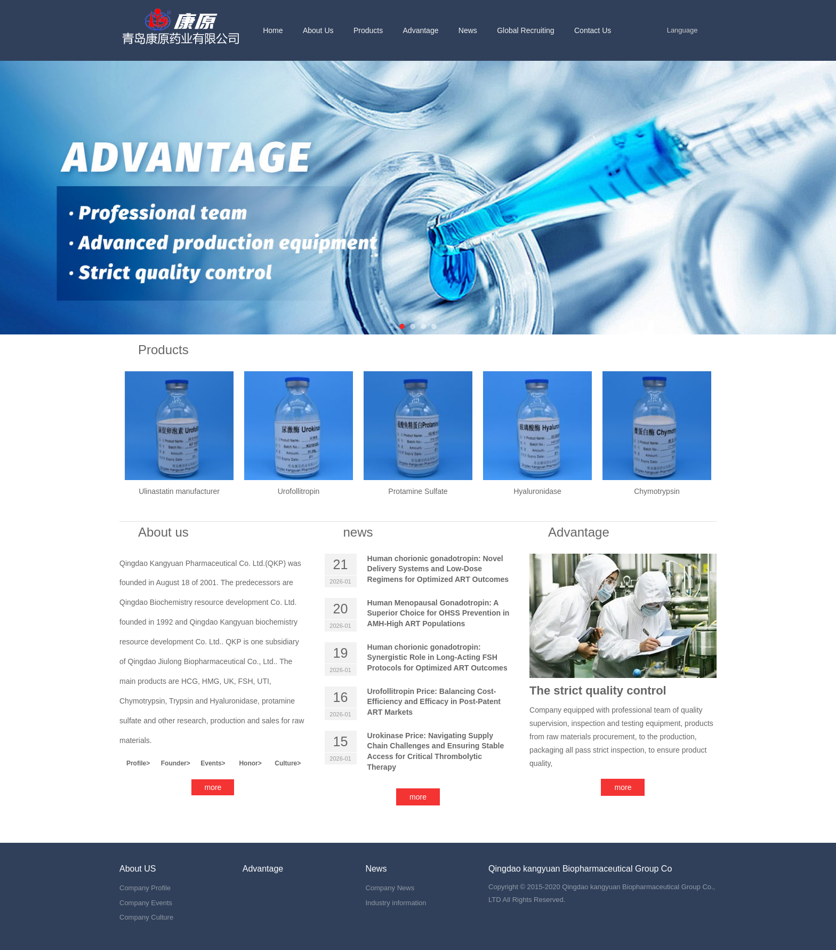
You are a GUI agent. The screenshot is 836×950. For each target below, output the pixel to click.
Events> (212, 763)
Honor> (250, 763)
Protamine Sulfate (417, 491)
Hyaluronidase (537, 491)
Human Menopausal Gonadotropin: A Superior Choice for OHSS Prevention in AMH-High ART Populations (438, 613)
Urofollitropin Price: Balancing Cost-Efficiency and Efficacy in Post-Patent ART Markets (434, 701)
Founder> (175, 763)
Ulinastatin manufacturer (179, 491)
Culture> (288, 763)
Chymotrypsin (657, 491)
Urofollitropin (299, 491)
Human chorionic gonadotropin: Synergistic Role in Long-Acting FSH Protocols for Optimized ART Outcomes (437, 657)
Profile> (138, 763)
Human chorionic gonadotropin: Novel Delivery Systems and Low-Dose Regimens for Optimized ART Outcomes (438, 569)
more (213, 787)
